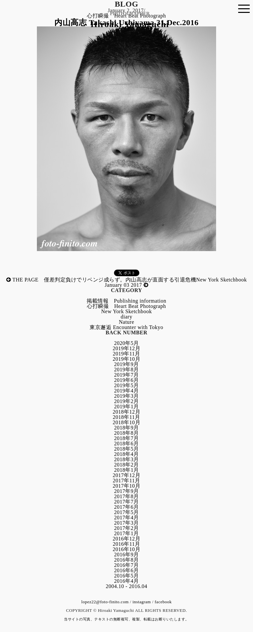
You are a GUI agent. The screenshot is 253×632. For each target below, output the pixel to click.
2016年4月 (126, 581)
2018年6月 (126, 443)
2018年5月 (126, 449)
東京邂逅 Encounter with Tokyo (126, 327)
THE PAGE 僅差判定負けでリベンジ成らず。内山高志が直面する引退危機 (101, 279)
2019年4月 (126, 390)
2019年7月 (126, 375)
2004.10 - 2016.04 (126, 586)
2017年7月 (126, 501)
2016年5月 (126, 575)
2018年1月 (126, 470)
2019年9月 (126, 364)
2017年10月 (126, 486)
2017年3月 (126, 523)
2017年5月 (126, 512)
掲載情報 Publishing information (126, 301)
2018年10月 (126, 422)
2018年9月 (126, 427)
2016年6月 (126, 570)
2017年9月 (126, 491)
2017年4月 (126, 517)
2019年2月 (126, 401)
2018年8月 (126, 433)
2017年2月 (126, 528)
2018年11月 (126, 417)
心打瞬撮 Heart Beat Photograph (126, 306)
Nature (126, 322)
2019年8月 (126, 369)
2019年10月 (126, 359)
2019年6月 (126, 380)
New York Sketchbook (126, 311)
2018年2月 (126, 464)
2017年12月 (126, 475)
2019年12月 (126, 348)
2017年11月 (126, 480)
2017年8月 (126, 496)
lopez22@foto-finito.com (105, 601)
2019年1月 (126, 406)
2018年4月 (126, 454)
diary (126, 316)
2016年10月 (126, 549)
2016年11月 (126, 544)
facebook (163, 601)
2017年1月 (126, 533)
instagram (141, 601)
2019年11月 (126, 353)
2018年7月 (126, 438)
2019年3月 (126, 396)
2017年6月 (126, 507)
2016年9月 (126, 554)
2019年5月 (126, 385)
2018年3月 (126, 459)
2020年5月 (126, 343)
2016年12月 (126, 538)
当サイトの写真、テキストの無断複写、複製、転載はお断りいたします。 (126, 619)
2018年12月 (126, 412)
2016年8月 (126, 560)
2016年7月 (126, 565)
